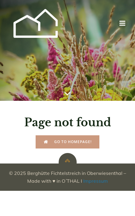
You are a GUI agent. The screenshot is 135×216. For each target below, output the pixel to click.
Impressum (95, 181)
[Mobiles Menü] (122, 23)
